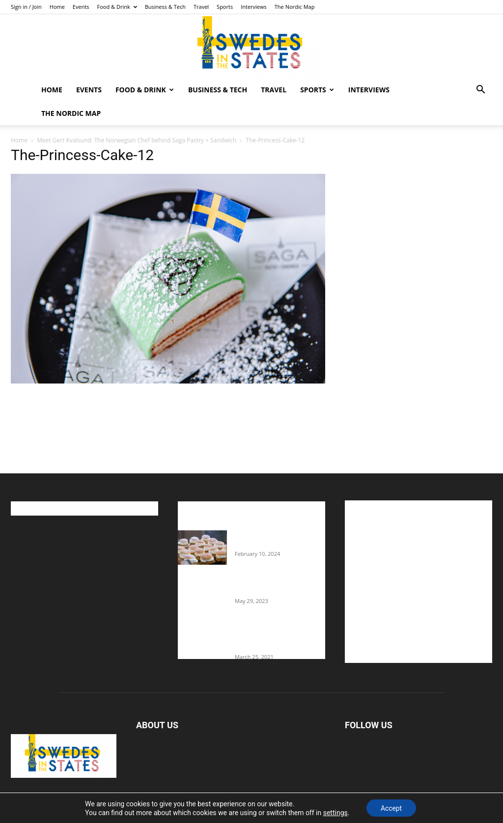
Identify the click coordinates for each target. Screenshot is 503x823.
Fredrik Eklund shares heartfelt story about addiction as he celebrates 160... (275, 638)
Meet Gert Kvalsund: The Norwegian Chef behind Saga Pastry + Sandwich (136, 140)
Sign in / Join (26, 6)
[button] (480, 90)
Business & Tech (165, 6)
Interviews (254, 6)
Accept (391, 808)
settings (334, 812)
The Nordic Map (295, 6)
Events (81, 6)
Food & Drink (117, 6)
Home (57, 6)
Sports (225, 6)
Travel (201, 6)
